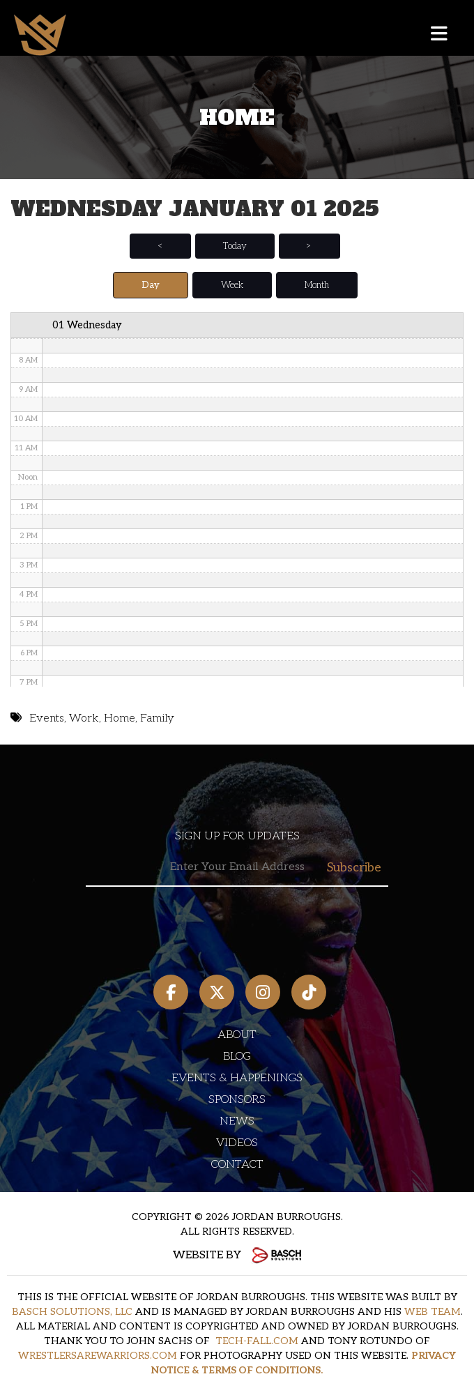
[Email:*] (237, 867)
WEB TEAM (432, 1312)
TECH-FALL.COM (256, 1341)
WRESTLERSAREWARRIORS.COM (97, 1356)
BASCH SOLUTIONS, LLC (72, 1312)
